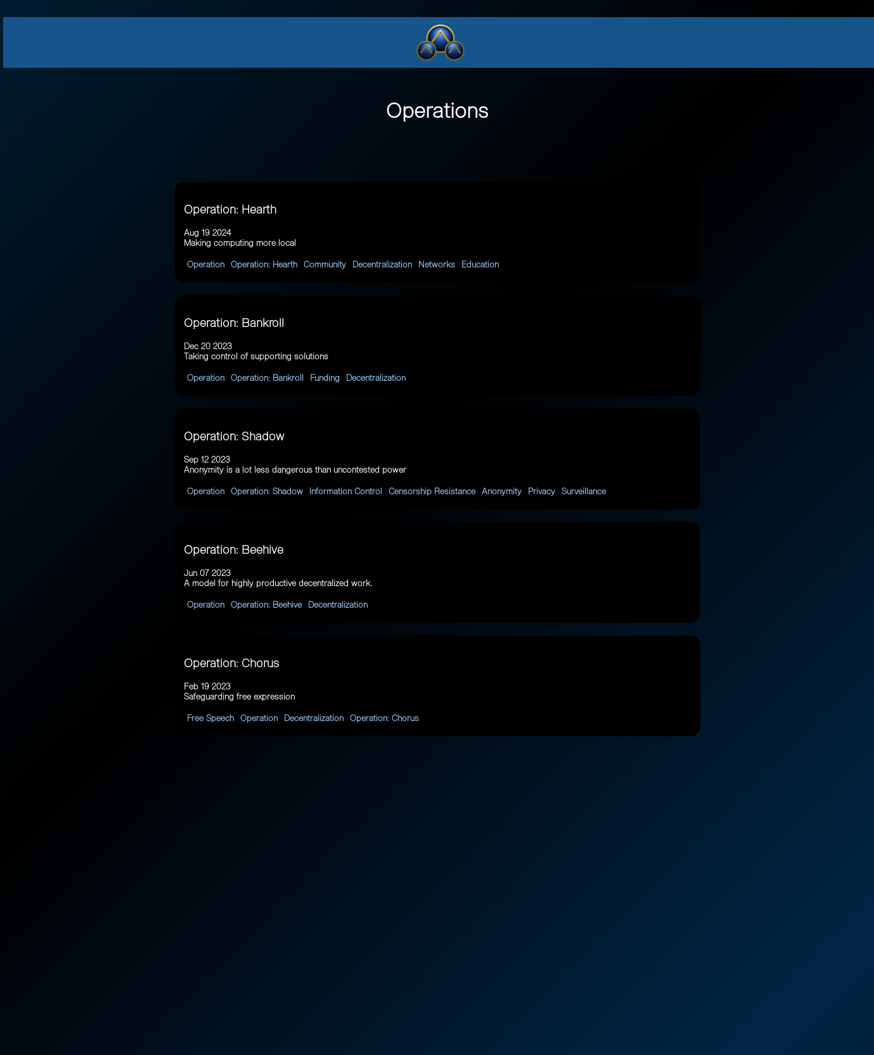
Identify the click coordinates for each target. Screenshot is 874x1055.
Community (325, 264)
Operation (205, 264)
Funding (325, 378)
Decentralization (382, 264)
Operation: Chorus (384, 718)
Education (480, 264)
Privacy (541, 491)
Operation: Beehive (266, 605)
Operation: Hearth (264, 264)
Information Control (345, 491)
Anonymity (502, 491)
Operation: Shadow (267, 491)
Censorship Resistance (432, 491)
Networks (436, 264)
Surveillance (584, 491)
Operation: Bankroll (267, 378)
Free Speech (210, 718)
